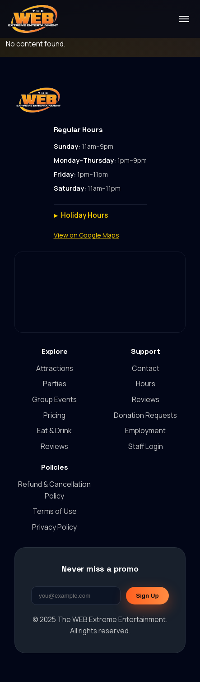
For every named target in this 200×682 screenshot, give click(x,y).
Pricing (54, 415)
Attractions (54, 368)
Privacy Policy (54, 527)
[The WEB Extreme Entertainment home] (33, 19)
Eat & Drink (54, 430)
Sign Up (147, 595)
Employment (145, 430)
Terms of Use (55, 511)
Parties (54, 384)
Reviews (54, 446)
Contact (145, 368)
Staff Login (145, 446)
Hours (145, 384)
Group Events (54, 399)
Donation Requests (145, 415)
